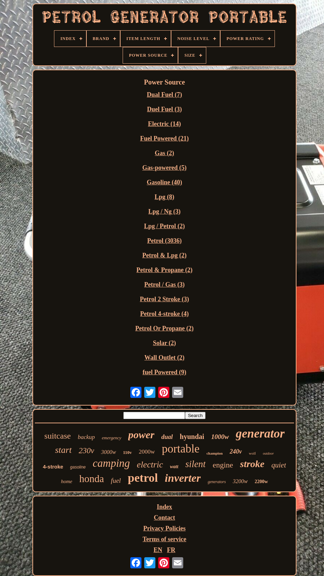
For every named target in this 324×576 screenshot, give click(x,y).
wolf (252, 453)
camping (111, 463)
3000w (108, 452)
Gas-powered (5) (164, 167)
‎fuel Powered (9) (164, 372)
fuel (116, 480)
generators (217, 481)
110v (127, 452)
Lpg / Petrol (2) (164, 226)
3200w (240, 481)
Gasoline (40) (164, 182)
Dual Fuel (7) (164, 94)
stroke (252, 463)
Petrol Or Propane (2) (164, 328)
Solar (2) (164, 342)
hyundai (192, 436)
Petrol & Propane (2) (165, 269)
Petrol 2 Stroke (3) (164, 299)
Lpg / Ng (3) (164, 211)
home (66, 481)
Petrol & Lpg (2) (164, 255)
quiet (278, 465)
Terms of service (164, 539)
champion (215, 453)
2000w (147, 451)
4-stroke (53, 467)
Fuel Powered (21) (164, 138)
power (141, 434)
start (63, 450)
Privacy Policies (164, 528)
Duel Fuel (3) (164, 109)
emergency (111, 437)
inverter (183, 478)
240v (236, 451)
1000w (220, 436)
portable (181, 448)
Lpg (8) (165, 196)
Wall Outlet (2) (165, 357)
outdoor (268, 453)
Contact (164, 517)
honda (91, 478)
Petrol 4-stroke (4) (164, 313)
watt (174, 466)
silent (195, 464)
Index (164, 506)
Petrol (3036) (164, 240)
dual (167, 436)
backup (86, 437)
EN (158, 549)
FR (171, 549)
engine (223, 465)
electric (150, 464)
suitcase (57, 435)
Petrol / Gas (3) (164, 284)
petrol (143, 477)
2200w (261, 481)
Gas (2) (164, 153)
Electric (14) (164, 123)
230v (86, 450)
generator (260, 433)
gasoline (78, 467)
